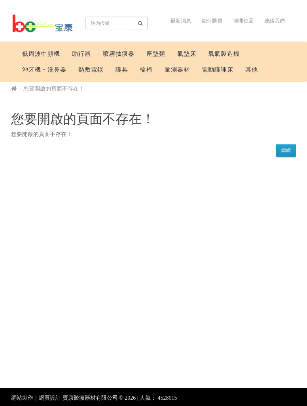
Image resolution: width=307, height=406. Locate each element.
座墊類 (155, 54)
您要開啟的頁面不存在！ (53, 89)
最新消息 (181, 21)
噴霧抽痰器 (119, 54)
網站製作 (22, 398)
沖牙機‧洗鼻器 (44, 69)
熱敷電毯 (91, 69)
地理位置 (243, 21)
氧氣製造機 (224, 54)
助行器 (81, 54)
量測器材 (177, 69)
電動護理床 (217, 69)
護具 (122, 69)
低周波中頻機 (41, 54)
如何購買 (212, 21)
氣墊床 (186, 54)
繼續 (286, 150)
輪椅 (146, 69)
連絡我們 (274, 21)
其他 (251, 69)
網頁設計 (50, 398)
